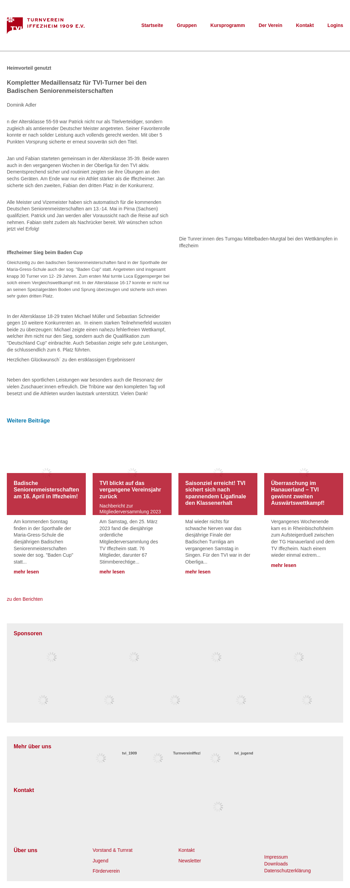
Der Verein (270, 25)
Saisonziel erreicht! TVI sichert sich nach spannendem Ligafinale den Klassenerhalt (215, 493)
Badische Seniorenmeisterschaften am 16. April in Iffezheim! (46, 489)
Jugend (100, 860)
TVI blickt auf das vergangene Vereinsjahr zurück (130, 489)
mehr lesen (26, 571)
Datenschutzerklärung (287, 870)
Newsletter (189, 860)
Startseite (152, 25)
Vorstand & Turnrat (113, 850)
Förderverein (106, 871)
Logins (335, 25)
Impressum (276, 857)
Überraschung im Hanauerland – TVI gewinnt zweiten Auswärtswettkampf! (297, 493)
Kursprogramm (228, 25)
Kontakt (305, 25)
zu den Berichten (25, 599)
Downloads (276, 863)
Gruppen (187, 25)
